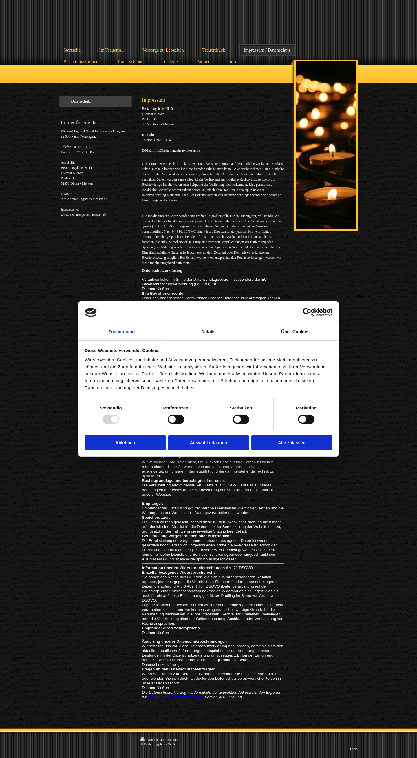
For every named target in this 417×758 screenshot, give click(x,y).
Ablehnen (125, 442)
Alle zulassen (292, 442)
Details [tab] (208, 331)
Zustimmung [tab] (122, 331)
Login (354, 748)
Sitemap (173, 740)
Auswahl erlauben (208, 442)
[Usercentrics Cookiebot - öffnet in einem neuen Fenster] (307, 312)
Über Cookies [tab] (295, 331)
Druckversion (153, 740)
